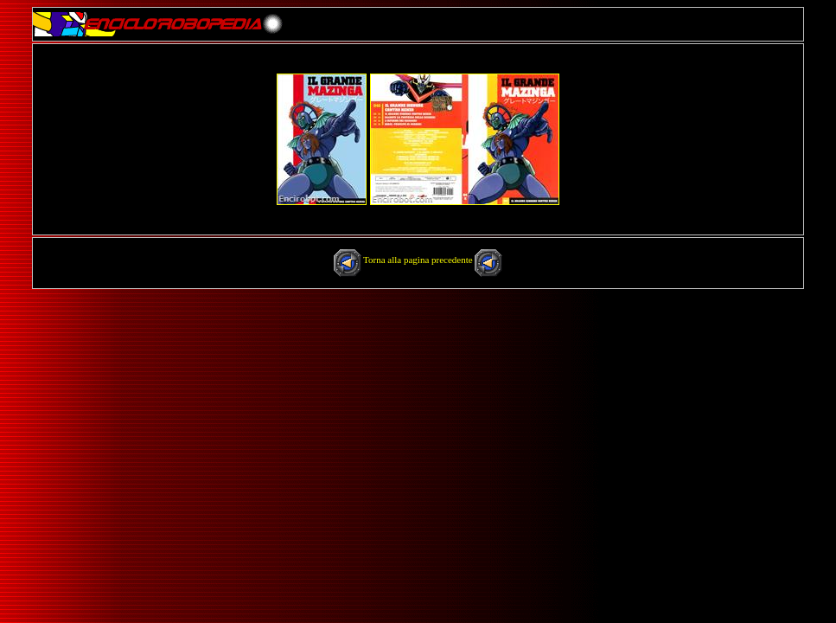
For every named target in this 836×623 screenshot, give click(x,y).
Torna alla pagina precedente (419, 259)
